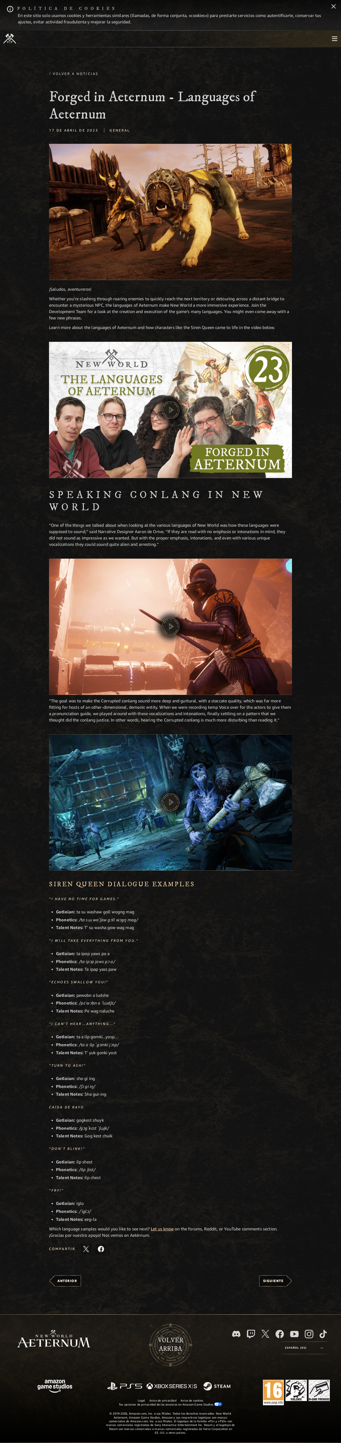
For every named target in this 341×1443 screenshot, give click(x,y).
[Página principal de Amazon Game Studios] (55, 1387)
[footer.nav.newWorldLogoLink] (53, 1339)
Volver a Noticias (75, 73)
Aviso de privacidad (162, 1400)
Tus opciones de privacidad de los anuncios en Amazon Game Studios (170, 1404)
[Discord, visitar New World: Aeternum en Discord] (236, 1334)
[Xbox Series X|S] (171, 1386)
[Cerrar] (333, 7)
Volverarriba (170, 1344)
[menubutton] (334, 39)
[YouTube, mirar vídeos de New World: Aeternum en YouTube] (294, 1334)
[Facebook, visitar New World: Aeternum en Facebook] (279, 1334)
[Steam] (217, 1387)
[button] (170, 212)
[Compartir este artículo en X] (86, 1249)
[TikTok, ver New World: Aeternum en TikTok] (323, 1334)
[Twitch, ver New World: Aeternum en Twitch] (251, 1334)
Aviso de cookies (192, 1400)
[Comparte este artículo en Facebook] (101, 1249)
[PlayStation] (124, 1386)
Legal (141, 1400)
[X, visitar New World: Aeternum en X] (265, 1334)
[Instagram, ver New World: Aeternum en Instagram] (309, 1334)
